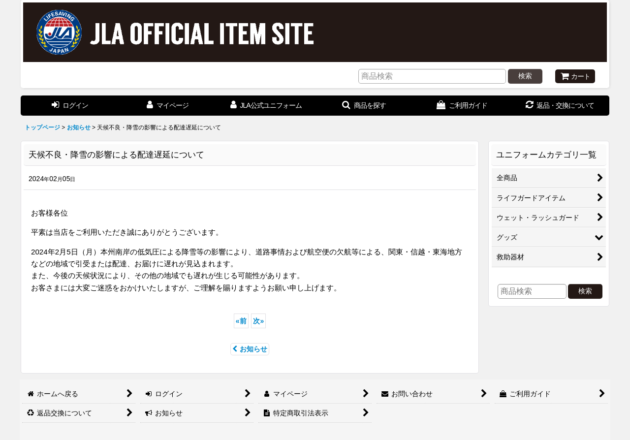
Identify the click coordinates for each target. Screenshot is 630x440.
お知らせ (249, 349)
